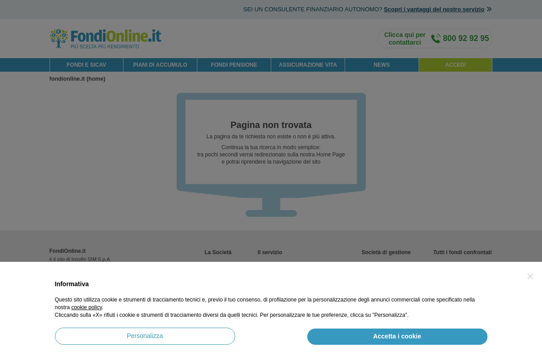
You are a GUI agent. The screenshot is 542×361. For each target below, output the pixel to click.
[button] (530, 276)
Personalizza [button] (145, 335)
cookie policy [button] (86, 307)
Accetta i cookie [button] (397, 336)
